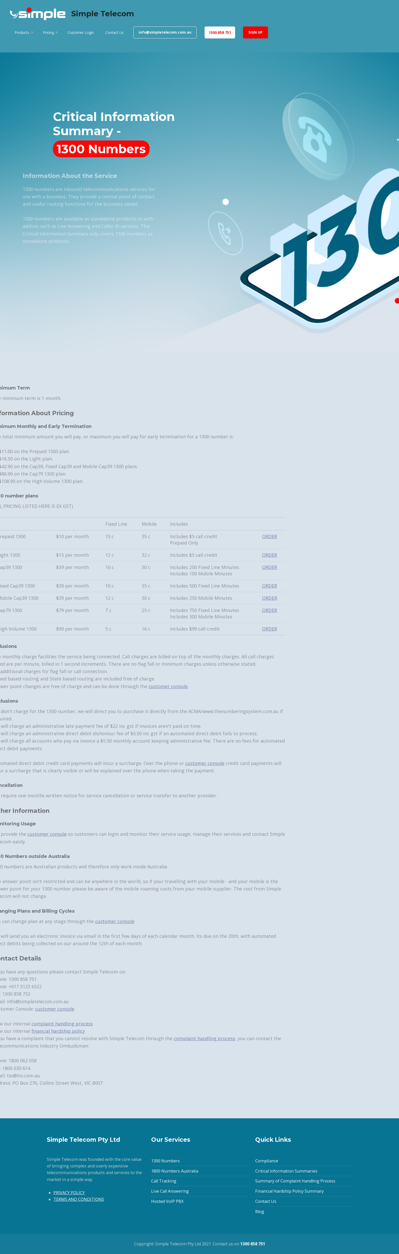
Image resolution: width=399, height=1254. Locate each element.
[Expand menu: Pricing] (56, 32)
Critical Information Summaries (286, 1171)
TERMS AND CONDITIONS (78, 1199)
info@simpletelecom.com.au (165, 32)
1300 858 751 (220, 32)
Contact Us (114, 32)
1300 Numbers (165, 1161)
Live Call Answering (170, 1191)
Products (22, 32)
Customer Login (80, 32)
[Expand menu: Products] (32, 32)
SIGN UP (255, 32)
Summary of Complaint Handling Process (295, 1181)
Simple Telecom (102, 13)
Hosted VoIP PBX (167, 1201)
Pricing (48, 32)
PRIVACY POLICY (69, 1192)
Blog (259, 1211)
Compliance (266, 1161)
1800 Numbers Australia (174, 1171)
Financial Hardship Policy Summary (289, 1191)
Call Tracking (163, 1181)
